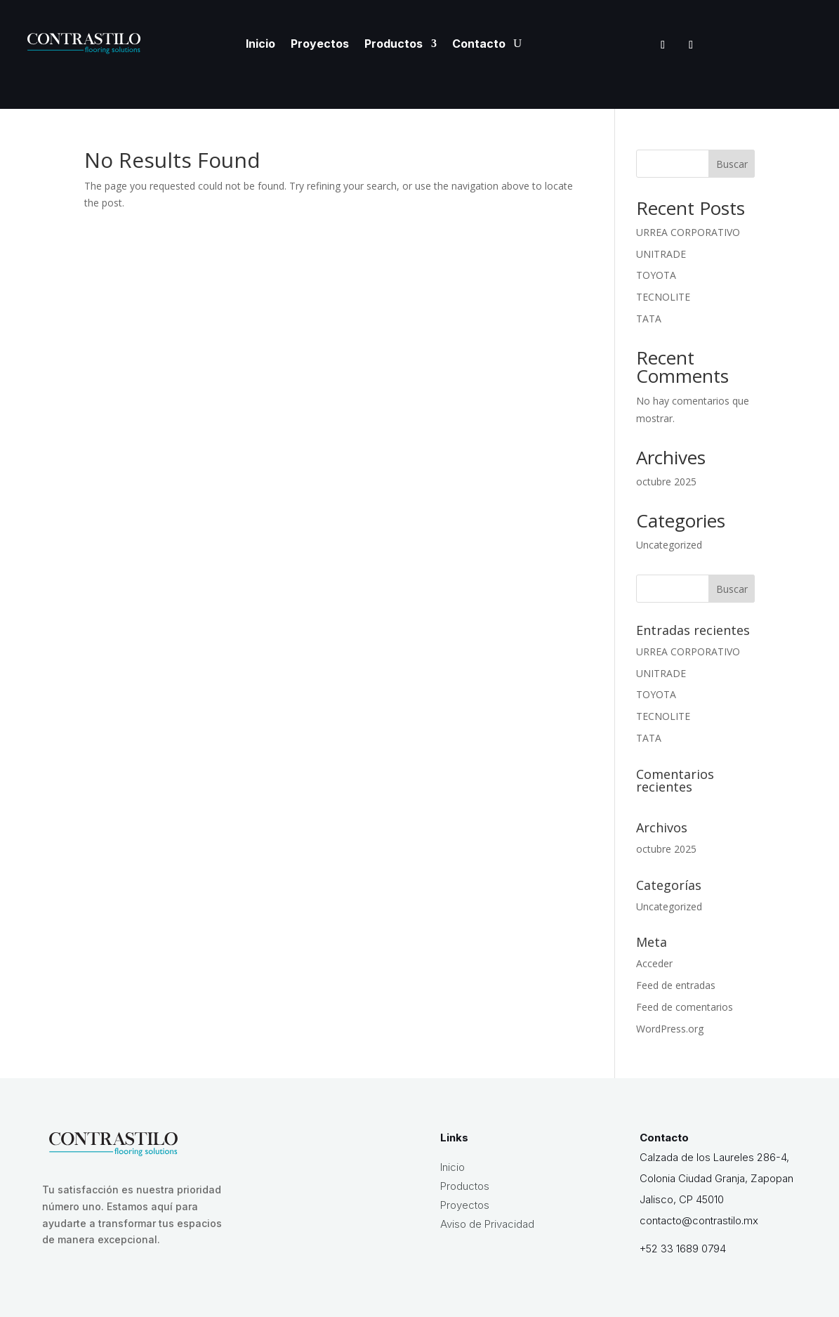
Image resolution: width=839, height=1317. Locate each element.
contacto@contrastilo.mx (699, 1220)
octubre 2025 (666, 481)
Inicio (260, 44)
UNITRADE (661, 254)
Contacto (479, 44)
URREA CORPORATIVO (688, 232)
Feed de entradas (675, 985)
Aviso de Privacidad (487, 1224)
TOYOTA (656, 275)
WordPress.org (669, 1028)
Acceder (654, 963)
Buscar (732, 164)
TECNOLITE (663, 296)
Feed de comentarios (684, 1007)
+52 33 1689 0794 (683, 1248)
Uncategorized (669, 544)
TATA (648, 318)
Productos (393, 44)
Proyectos (320, 44)
